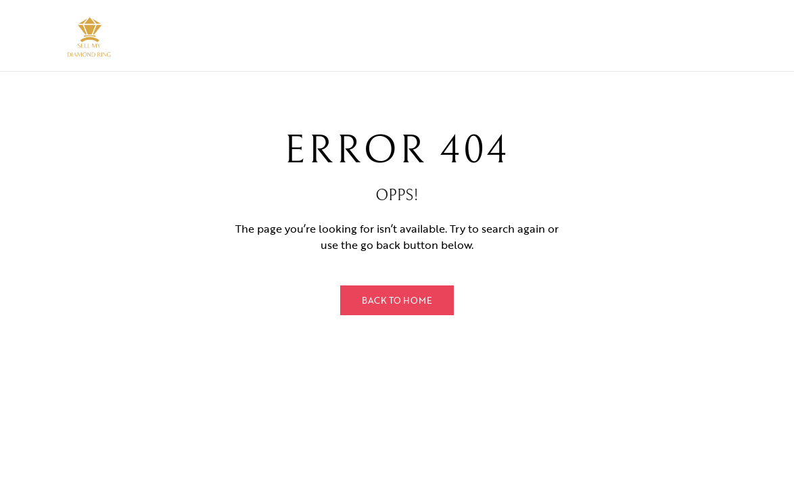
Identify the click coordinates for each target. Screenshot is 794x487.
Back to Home (397, 300)
